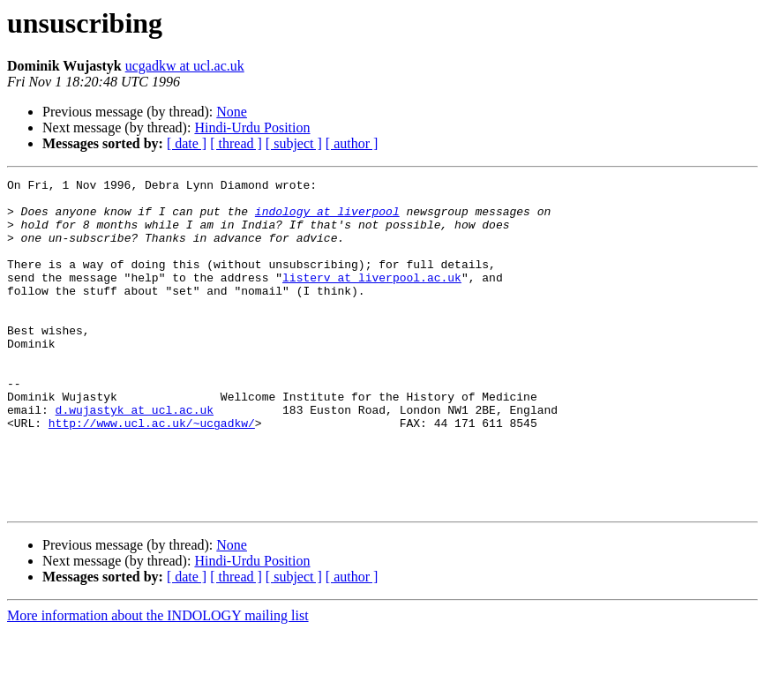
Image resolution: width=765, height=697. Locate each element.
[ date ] (186, 143)
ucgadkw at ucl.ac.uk (184, 65)
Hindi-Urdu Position (252, 127)
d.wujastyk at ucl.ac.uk (135, 457)
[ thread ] (236, 143)
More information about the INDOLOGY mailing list (158, 681)
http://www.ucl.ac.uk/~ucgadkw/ (152, 473)
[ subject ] (294, 143)
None (231, 111)
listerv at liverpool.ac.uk (371, 298)
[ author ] (352, 143)
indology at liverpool (327, 219)
